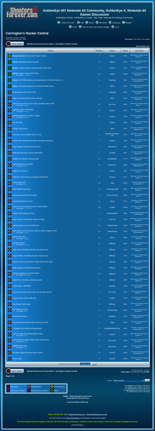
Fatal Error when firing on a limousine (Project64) (30, 177)
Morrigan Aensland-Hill (112, 134)
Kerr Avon (112, 104)
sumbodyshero (137, 81)
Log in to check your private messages (96, 27)
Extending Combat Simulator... (29, 62)
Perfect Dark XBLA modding (23, 164)
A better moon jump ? (20, 128)
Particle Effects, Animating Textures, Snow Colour (30, 256)
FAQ (82, 23)
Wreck (112, 62)
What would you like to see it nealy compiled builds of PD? (33, 103)
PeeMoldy (112, 92)
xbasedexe (137, 75)
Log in (117, 27)
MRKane (137, 190)
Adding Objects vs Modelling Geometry (27, 268)
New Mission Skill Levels (21, 304)
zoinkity (112, 122)
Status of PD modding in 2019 (23, 213)
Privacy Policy (77, 425)
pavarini (112, 286)
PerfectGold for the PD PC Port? (24, 92)
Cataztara (138, 220)
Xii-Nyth (112, 153)
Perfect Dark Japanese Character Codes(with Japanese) (33, 141)
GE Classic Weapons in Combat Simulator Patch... (36, 86)
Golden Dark (22, 346)
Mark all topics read (142, 46)
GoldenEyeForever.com (76, 414)
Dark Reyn (137, 341)
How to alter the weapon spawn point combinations (31, 340)
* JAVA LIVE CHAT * (68, 23)
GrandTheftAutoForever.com (97, 414)
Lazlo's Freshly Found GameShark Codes (28, 334)
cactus (112, 74)
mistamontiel (138, 129)
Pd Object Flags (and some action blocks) (28, 352)
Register (129, 23)
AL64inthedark (112, 213)
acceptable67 (112, 159)
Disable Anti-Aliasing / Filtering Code (26, 159)
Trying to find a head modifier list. (24, 298)
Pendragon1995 (112, 189)
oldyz (112, 98)
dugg (112, 322)
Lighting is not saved (20, 171)
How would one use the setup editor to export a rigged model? (35, 231)
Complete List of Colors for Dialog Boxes (27, 328)
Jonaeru (112, 110)
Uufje (112, 183)
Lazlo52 (137, 69)
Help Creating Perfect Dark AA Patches (27, 147)
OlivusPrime (112, 147)
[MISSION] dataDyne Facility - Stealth (26, 116)
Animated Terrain (19, 243)
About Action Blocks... (20, 316)
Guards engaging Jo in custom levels (26, 273)
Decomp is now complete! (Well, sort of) (27, 134)
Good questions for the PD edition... (25, 195)
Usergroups (116, 23)
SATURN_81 (138, 87)
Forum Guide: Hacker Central (35, 56)
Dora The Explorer (73, 418)
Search (91, 23)
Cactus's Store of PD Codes (28, 73)
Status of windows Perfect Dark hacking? (27, 98)
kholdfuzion (112, 165)
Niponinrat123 (137, 317)
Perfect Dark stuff (19, 182)
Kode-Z (112, 56)
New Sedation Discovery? (22, 189)
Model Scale (17, 359)
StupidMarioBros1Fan (112, 328)
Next (147, 39)
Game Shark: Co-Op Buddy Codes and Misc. (29, 219)
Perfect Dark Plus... (20, 237)
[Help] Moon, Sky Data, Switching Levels (27, 280)
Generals (22, 37)
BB (75, 402)
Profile (74, 27)
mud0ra (112, 298)
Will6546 (137, 159)
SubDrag (112, 80)
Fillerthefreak (112, 231)
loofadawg (138, 268)
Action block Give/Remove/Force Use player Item (30, 250)
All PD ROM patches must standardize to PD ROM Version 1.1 (40, 80)
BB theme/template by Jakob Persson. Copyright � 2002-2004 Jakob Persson (77, 397)
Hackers (16, 37)
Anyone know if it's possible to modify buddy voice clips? (33, 262)
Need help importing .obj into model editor (28, 153)
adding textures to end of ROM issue (26, 225)
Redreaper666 (137, 166)
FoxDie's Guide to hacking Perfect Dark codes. (35, 68)
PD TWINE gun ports (20, 309)
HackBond (137, 99)
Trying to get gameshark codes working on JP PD (30, 322)
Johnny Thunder (112, 195)
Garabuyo (112, 316)
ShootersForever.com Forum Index (40, 44)
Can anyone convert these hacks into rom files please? (32, 292)
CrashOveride (112, 225)
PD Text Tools (18, 122)
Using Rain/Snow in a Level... (23, 201)
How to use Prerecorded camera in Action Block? (30, 206)
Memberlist (103, 23)
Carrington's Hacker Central (27, 33)
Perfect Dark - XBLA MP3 (22, 286)
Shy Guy (112, 219)
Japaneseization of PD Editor (23, 110)
